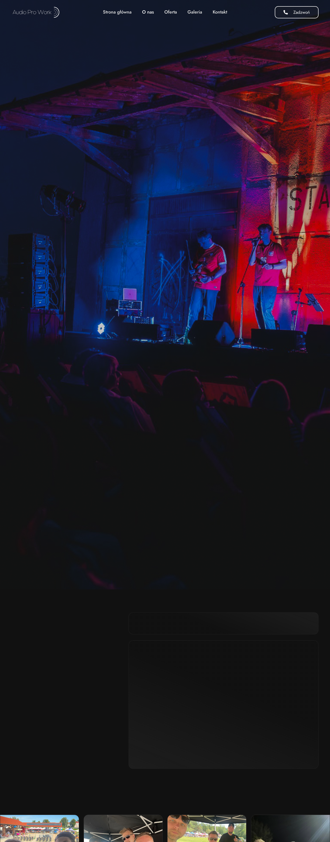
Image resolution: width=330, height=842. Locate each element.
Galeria (194, 12)
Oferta (170, 12)
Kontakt (220, 12)
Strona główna (117, 12)
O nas (148, 12)
